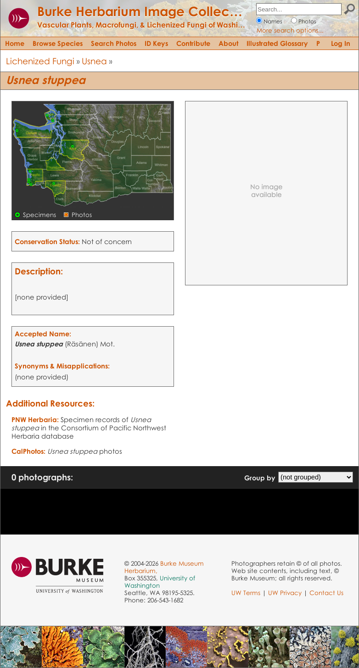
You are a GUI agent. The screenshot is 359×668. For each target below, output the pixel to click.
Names (273, 21)
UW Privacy (285, 592)
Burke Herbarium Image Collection (144, 11)
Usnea (94, 61)
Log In (340, 43)
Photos (307, 21)
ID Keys (156, 43)
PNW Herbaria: (35, 419)
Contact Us (326, 592)
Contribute (193, 43)
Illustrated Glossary (277, 43)
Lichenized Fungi (40, 61)
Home (14, 43)
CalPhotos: (28, 451)
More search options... (290, 30)
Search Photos (113, 43)
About (228, 43)
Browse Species (58, 43)
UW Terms (245, 592)
